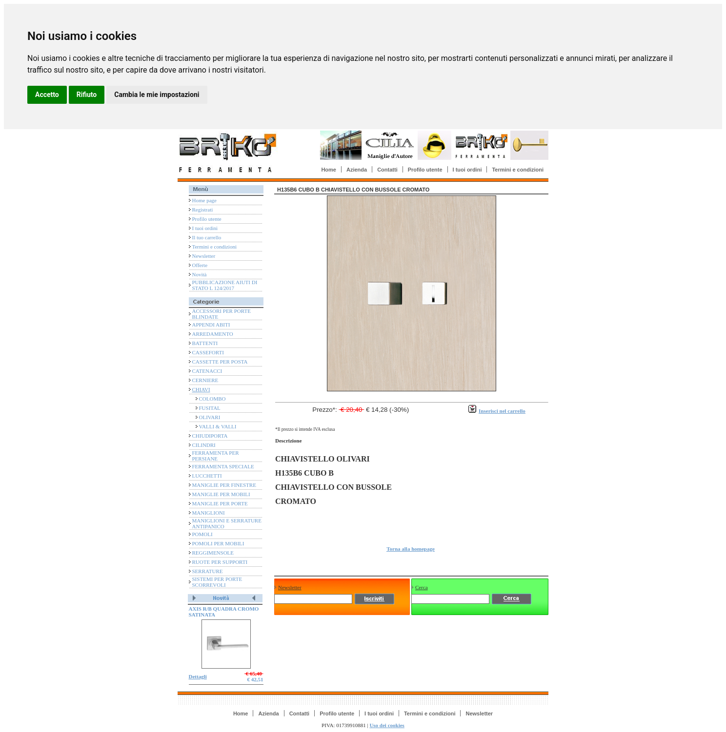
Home (328, 170)
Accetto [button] (47, 94)
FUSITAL (210, 408)
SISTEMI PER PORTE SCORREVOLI (217, 582)
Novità (199, 274)
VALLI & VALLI (218, 426)
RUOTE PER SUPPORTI (220, 562)
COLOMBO (212, 399)
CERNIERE (205, 380)
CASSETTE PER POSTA (220, 362)
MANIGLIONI (208, 513)
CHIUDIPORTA (210, 436)
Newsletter (204, 256)
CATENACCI (207, 371)
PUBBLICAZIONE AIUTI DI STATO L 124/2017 (225, 285)
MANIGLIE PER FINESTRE (224, 485)
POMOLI (202, 534)
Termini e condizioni (518, 170)
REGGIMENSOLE (213, 553)
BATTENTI (205, 343)
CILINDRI (204, 445)
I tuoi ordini (467, 170)
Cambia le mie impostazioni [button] (156, 94)
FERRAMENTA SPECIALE (223, 466)
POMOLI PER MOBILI (218, 543)
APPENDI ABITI (211, 324)
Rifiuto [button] (87, 94)
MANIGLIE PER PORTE (220, 503)
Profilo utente (425, 170)
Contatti (387, 170)
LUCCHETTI (207, 476)
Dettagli (198, 676)
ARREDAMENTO (212, 334)
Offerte (200, 265)
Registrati (202, 209)
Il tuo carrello (207, 237)
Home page (204, 200)
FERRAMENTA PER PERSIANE (215, 456)
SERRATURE (207, 571)
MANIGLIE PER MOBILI (221, 494)
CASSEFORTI (208, 352)
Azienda (356, 170)
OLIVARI (210, 417)
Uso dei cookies (386, 725)
